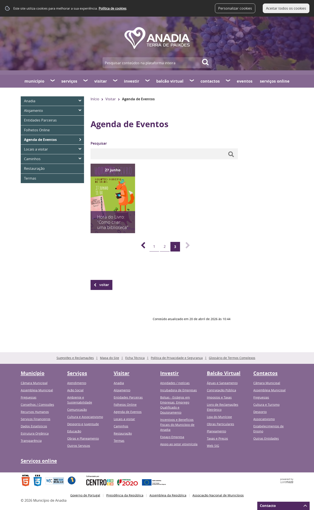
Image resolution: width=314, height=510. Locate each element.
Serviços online (275, 81)
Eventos (244, 81)
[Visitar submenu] (115, 81)
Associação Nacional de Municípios (218, 495)
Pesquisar (99, 143)
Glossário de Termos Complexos (232, 358)
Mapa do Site (109, 358)
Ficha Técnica (135, 358)
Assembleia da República (167, 495)
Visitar (100, 81)
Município (34, 81)
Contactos (210, 81)
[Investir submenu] (148, 81)
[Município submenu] (53, 81)
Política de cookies (112, 8)
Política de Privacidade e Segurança (177, 358)
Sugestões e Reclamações (75, 358)
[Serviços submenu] (86, 81)
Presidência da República (124, 495)
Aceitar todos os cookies (286, 8)
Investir (131, 81)
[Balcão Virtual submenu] (192, 81)
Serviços (69, 81)
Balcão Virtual (170, 81)
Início (95, 99)
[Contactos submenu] (228, 81)
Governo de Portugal (85, 495)
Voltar (104, 284)
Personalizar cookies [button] (235, 8)
